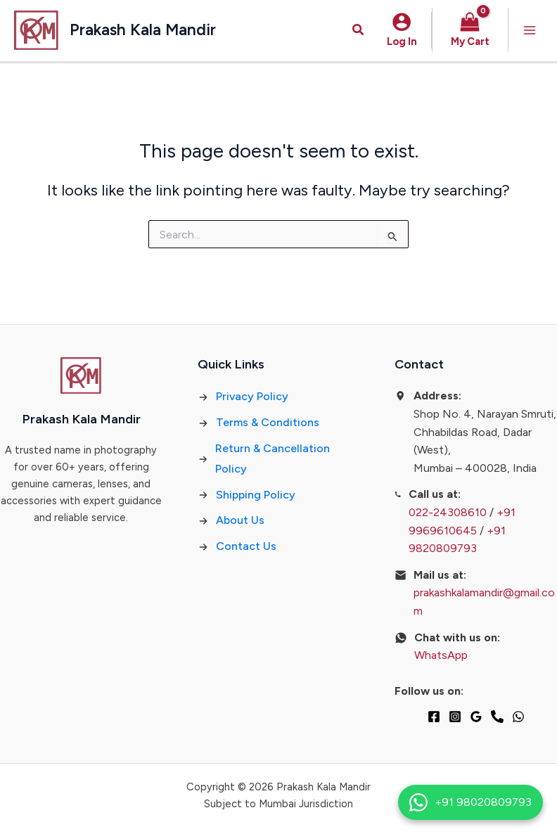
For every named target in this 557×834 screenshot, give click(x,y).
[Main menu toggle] (530, 30)
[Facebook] (434, 716)
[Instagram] (455, 716)
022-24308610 (448, 512)
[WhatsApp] (518, 716)
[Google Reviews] (476, 716)
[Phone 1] (497, 716)
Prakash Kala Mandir (143, 29)
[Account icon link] (402, 30)
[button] (358, 30)
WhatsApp (441, 655)
